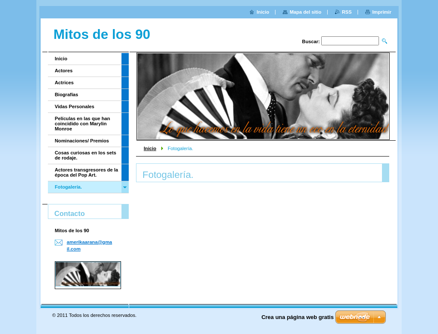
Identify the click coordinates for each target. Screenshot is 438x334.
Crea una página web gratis (297, 317)
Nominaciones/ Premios (82, 140)
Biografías (66, 94)
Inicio (150, 148)
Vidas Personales (74, 106)
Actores (64, 70)
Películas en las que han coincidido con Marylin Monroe (82, 123)
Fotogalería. (68, 186)
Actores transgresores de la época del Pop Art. (86, 172)
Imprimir (381, 12)
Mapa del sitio (305, 12)
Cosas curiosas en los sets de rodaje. (85, 155)
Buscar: (311, 41)
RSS (347, 12)
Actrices (64, 82)
